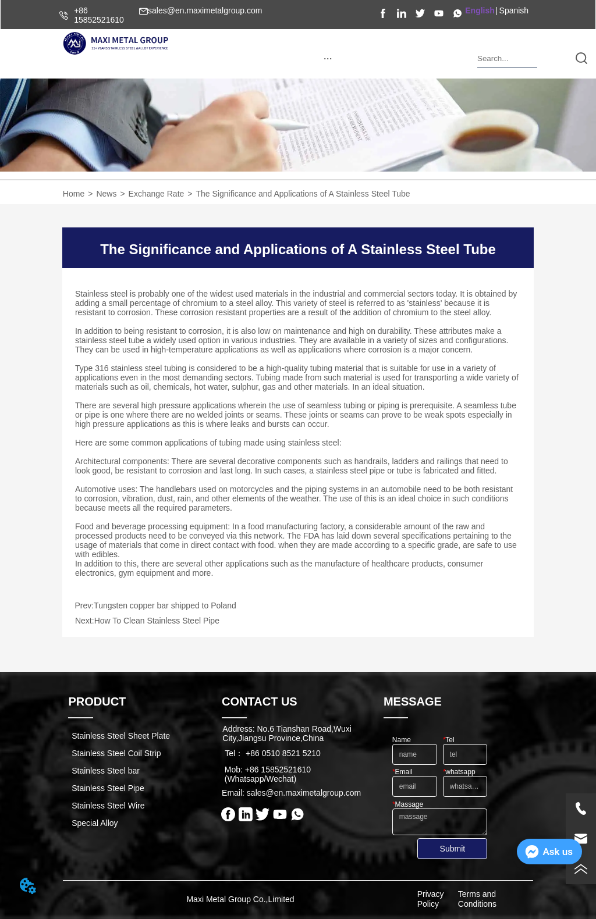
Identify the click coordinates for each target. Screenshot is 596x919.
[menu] (328, 58)
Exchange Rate (157, 193)
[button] (328, 58)
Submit (453, 848)
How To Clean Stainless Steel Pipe (156, 620)
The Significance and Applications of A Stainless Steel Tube (303, 193)
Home (73, 193)
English (480, 10)
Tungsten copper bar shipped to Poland (165, 605)
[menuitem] (328, 58)
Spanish (514, 10)
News (106, 193)
